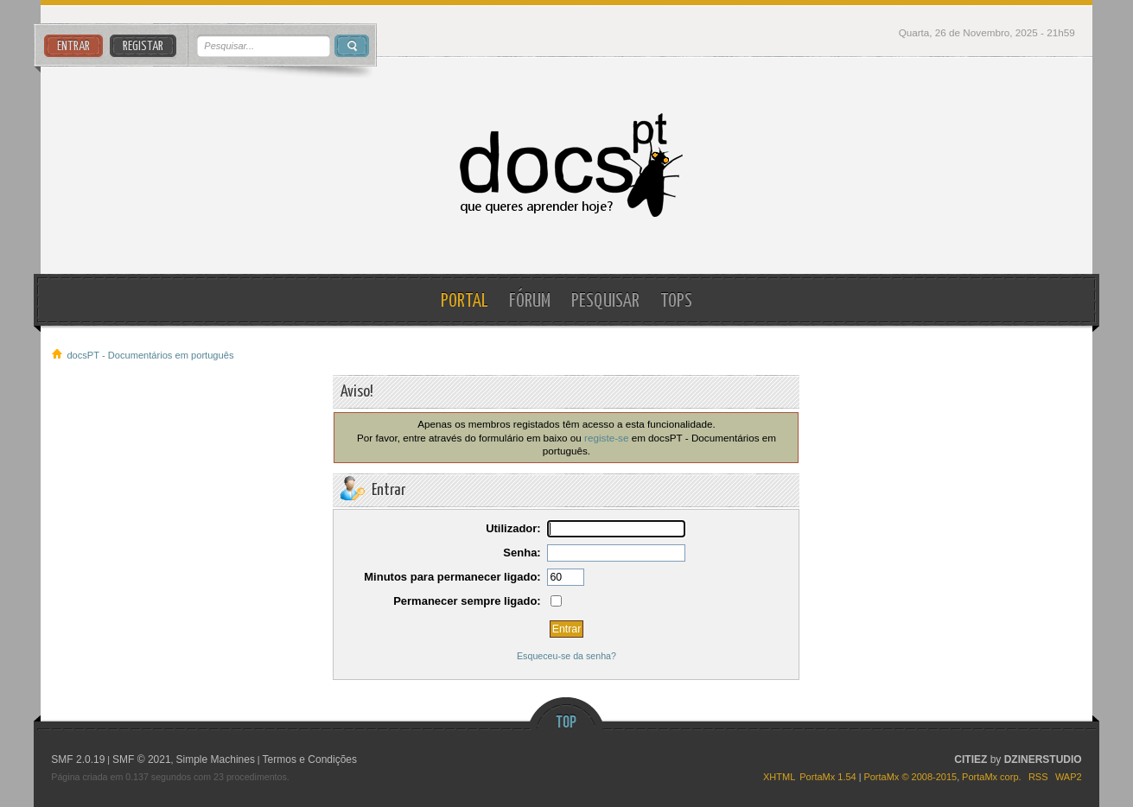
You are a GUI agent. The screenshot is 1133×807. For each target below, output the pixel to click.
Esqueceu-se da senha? (566, 656)
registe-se (606, 437)
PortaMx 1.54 (827, 777)
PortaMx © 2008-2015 (910, 777)
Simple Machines (215, 759)
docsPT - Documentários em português (566, 165)
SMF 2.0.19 (78, 759)
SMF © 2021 (141, 759)
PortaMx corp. (991, 777)
